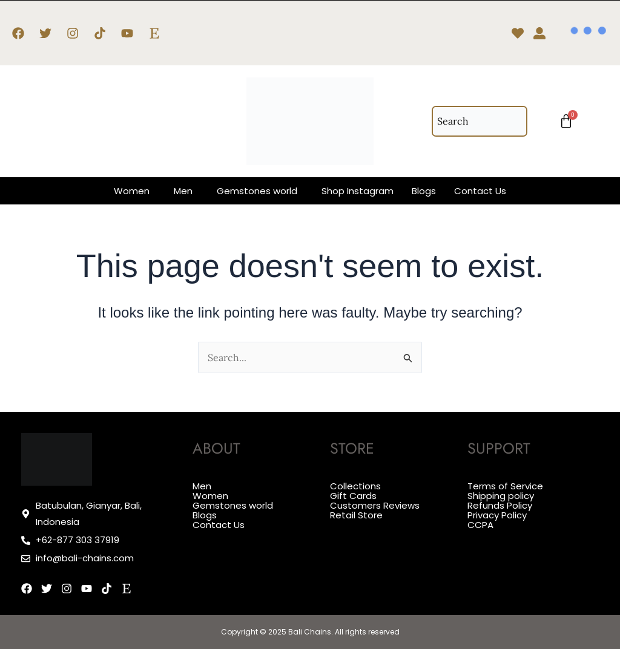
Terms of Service (505, 486)
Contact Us (480, 190)
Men (183, 190)
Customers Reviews (375, 504)
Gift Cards (353, 495)
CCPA (480, 522)
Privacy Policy (497, 513)
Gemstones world (257, 190)
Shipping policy (500, 495)
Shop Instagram (358, 190)
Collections (355, 486)
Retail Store (356, 513)
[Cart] (566, 121)
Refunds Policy (499, 504)
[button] (135, 190)
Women (132, 190)
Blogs (424, 190)
